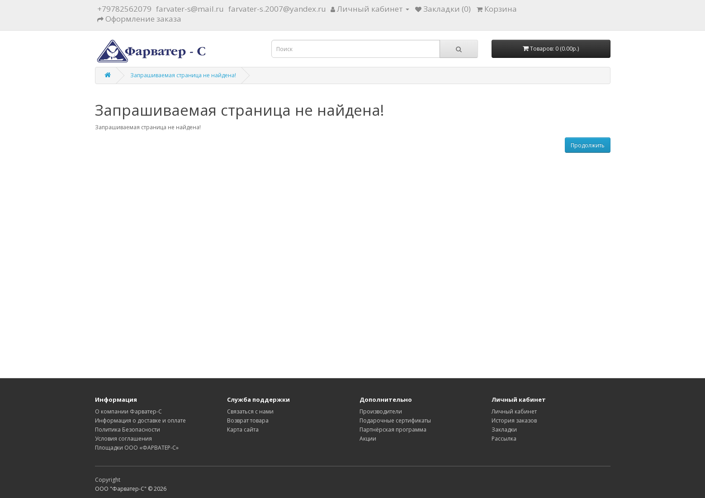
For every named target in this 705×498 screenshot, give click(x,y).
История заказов (514, 420)
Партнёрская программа (393, 429)
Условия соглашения (123, 438)
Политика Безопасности (127, 429)
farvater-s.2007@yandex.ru (277, 9)
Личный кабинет (514, 411)
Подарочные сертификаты (395, 420)
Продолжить (588, 145)
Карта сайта (243, 429)
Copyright (107, 480)
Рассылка (504, 438)
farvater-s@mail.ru (190, 9)
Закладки (504, 429)
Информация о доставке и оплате (140, 420)
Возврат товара (248, 420)
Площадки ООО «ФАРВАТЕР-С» (137, 447)
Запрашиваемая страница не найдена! (183, 75)
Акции (368, 438)
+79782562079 (124, 9)
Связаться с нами (250, 411)
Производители (381, 411)
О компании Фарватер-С (128, 411)
